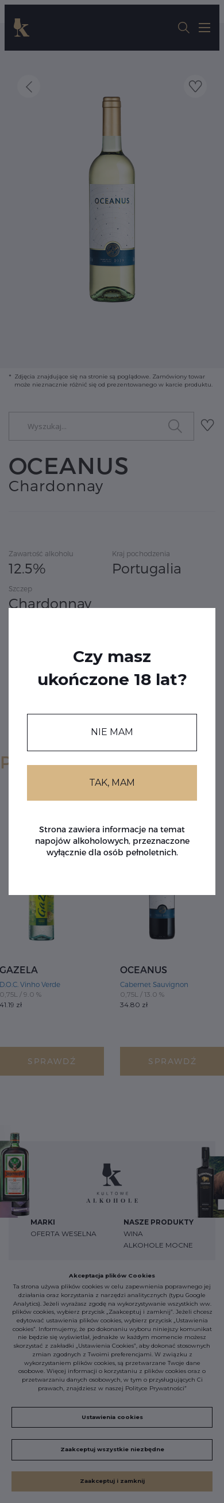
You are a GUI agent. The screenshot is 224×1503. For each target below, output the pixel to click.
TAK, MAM (112, 782)
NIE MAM (112, 731)
